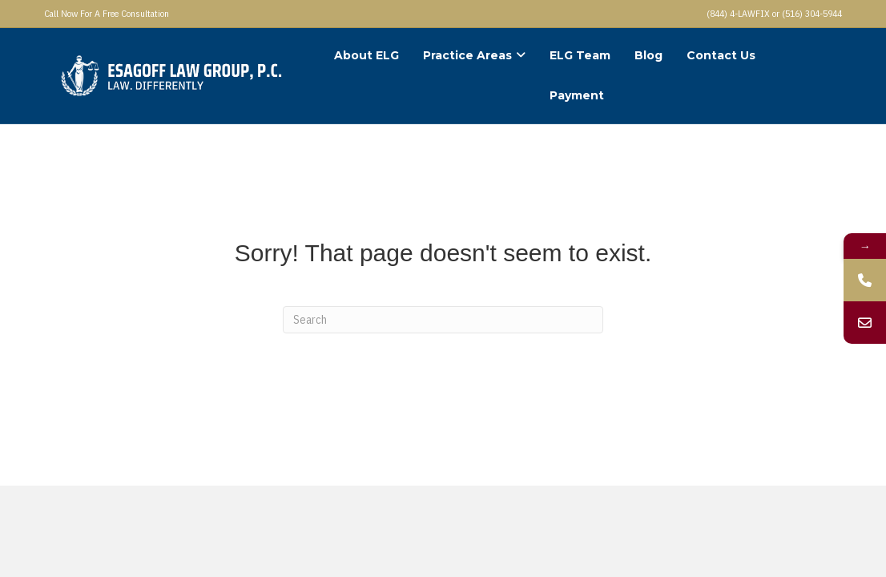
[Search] (443, 319)
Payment (577, 95)
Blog (648, 55)
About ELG (366, 55)
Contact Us (721, 55)
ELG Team (580, 55)
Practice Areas (467, 55)
